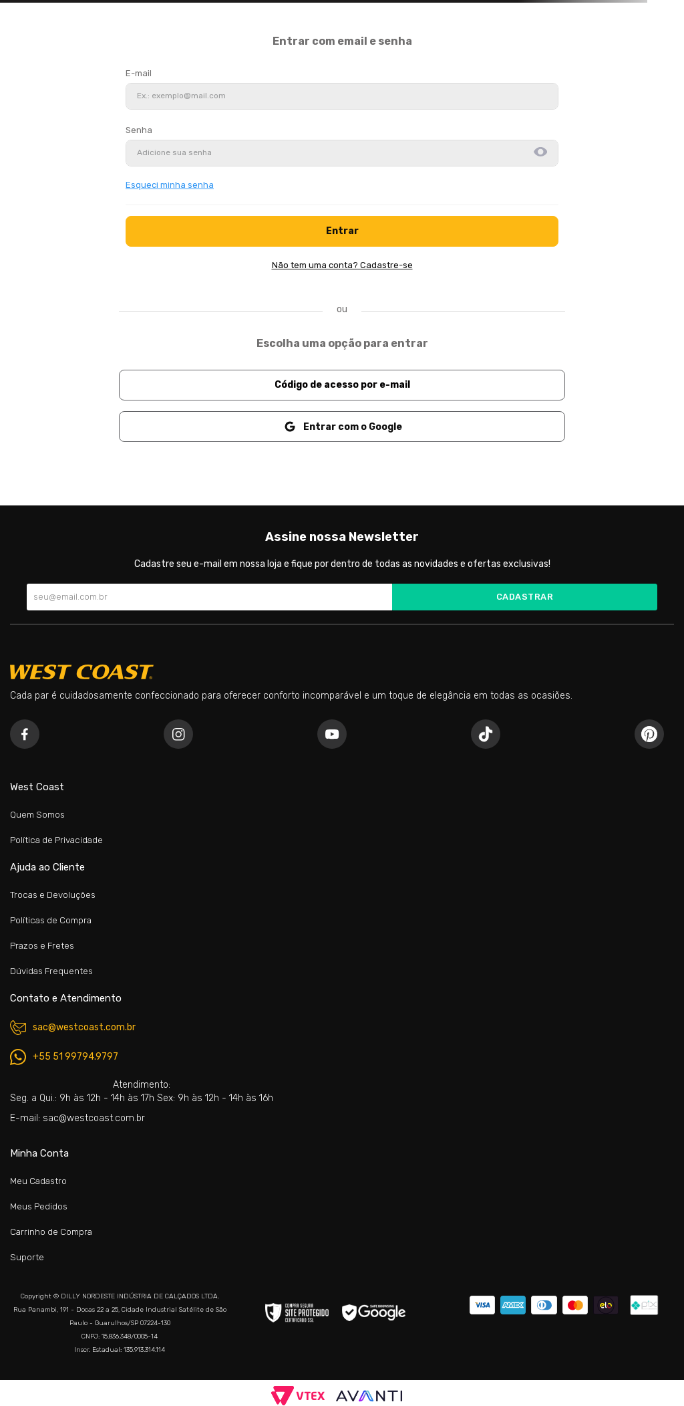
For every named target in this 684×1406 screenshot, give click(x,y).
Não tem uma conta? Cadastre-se (342, 265)
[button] (540, 153)
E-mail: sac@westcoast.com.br (77, 1118)
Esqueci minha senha (170, 185)
